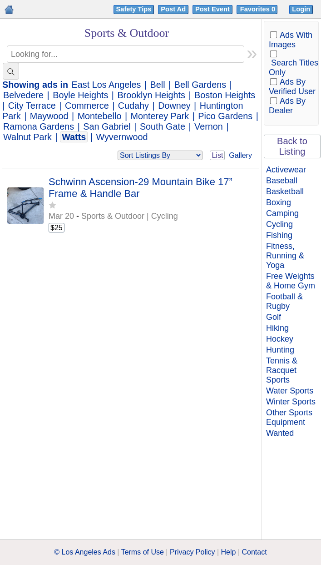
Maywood (49, 116)
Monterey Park (160, 116)
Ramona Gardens (38, 126)
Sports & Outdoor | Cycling (129, 216)
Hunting (280, 349)
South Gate (162, 126)
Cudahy (133, 106)
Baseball (281, 180)
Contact (254, 552)
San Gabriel (106, 126)
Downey (174, 106)
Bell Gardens (200, 85)
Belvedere (23, 95)
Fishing (279, 235)
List (217, 155)
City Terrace (32, 106)
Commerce (87, 106)
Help (228, 552)
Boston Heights (224, 95)
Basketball (285, 191)
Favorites (258, 9)
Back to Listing (292, 146)
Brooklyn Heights (151, 95)
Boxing (278, 202)
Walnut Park (27, 137)
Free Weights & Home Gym (290, 281)
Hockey (279, 338)
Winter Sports (291, 401)
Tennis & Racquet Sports (281, 370)
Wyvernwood (122, 137)
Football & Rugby (284, 301)
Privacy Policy (192, 552)
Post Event (212, 9)
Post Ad (173, 9)
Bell (157, 85)
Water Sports (289, 390)
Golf (273, 317)
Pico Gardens (225, 116)
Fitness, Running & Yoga (285, 256)
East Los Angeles (106, 85)
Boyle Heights (80, 95)
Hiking (277, 328)
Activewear (286, 169)
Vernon (208, 126)
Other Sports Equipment (289, 417)
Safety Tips (134, 9)
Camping (282, 213)
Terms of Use (142, 552)
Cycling (279, 224)
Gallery (240, 155)
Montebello (100, 116)
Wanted (280, 433)
